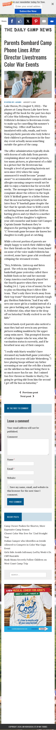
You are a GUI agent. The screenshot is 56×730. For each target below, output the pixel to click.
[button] (28, 7)
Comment (12, 426)
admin (18, 91)
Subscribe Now (28, 11)
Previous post (28, 381)
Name (10, 449)
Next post (27, 385)
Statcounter (6, 720)
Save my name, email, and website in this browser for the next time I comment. (27, 480)
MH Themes (43, 716)
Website (11, 467)
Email (10, 458)
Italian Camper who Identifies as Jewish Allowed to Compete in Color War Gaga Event (25, 534)
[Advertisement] (28, 644)
